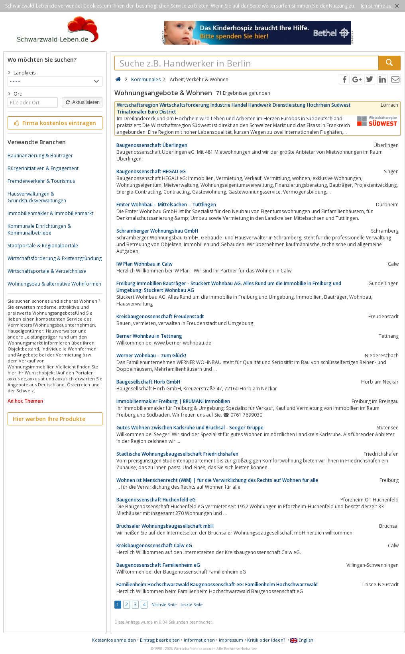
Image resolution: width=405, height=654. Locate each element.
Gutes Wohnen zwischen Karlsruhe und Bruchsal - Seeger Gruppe (189, 427)
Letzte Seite (191, 604)
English (301, 640)
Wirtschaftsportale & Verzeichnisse (47, 271)
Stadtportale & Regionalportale (43, 245)
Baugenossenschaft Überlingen (151, 145)
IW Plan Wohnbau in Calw (144, 263)
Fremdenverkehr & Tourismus (41, 181)
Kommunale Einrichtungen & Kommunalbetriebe (39, 229)
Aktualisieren (82, 102)
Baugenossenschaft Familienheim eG (158, 565)
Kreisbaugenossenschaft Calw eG (154, 545)
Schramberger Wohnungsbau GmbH (157, 230)
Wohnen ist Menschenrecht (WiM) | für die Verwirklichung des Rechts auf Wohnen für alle (217, 480)
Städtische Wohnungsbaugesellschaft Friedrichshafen (177, 453)
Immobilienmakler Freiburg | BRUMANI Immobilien (173, 401)
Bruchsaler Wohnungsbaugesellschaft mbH (165, 526)
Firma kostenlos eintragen (54, 123)
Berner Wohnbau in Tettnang (149, 336)
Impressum (231, 640)
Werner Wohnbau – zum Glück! (151, 355)
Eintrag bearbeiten (160, 640)
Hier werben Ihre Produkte (49, 419)
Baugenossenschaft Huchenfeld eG (156, 499)
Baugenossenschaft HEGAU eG (151, 171)
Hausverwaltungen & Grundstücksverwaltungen (37, 197)
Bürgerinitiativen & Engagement (43, 168)
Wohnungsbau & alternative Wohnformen (54, 283)
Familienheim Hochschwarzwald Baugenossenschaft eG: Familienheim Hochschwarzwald (217, 584)
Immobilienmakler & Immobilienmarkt (50, 213)
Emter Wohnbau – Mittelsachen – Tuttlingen (166, 204)
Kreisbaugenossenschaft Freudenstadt (160, 316)
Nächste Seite (164, 604)
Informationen (199, 640)
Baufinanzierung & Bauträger (40, 155)
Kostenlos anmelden (114, 640)
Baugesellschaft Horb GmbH (148, 381)
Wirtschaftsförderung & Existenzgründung (55, 258)
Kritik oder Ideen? (266, 640)
